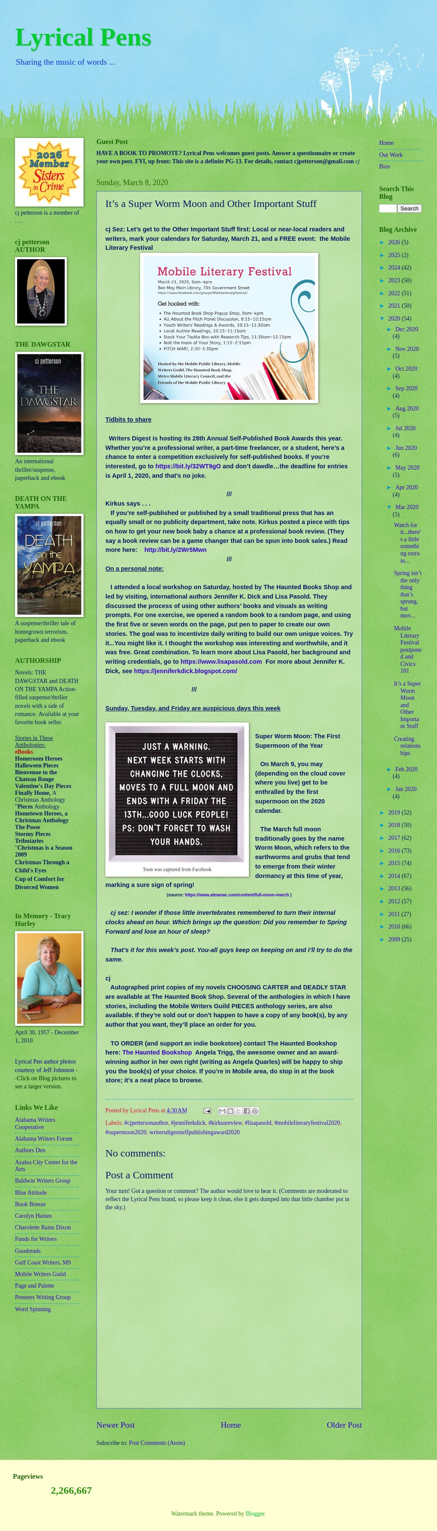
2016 (394, 851)
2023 (394, 280)
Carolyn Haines (33, 1216)
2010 (394, 926)
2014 (394, 876)
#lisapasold (258, 1123)
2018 (394, 825)
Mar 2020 (407, 507)
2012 (394, 901)
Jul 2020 (405, 428)
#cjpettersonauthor (146, 1123)
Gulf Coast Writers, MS (43, 1262)
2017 (394, 838)
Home (231, 1424)
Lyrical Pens (83, 37)
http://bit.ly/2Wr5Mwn (175, 549)
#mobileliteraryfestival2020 (307, 1123)
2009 (394, 939)
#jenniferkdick (188, 1123)
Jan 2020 (405, 789)
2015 (394, 863)
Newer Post (115, 1424)
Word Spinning (33, 1309)
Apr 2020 (406, 487)
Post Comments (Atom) (157, 1443)
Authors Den (30, 1150)
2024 (394, 267)
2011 (394, 914)
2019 (394, 812)
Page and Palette (34, 1285)
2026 (394, 242)
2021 (394, 306)
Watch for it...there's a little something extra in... (407, 543)
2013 (394, 888)
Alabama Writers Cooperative (35, 1123)
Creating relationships (407, 746)
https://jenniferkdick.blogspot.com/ (185, 671)
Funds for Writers (36, 1239)
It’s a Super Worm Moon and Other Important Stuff (407, 704)
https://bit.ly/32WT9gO (188, 466)
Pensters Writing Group (43, 1297)
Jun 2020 (406, 448)
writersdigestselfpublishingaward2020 (195, 1132)
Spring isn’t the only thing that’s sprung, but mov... (408, 594)
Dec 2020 (406, 329)
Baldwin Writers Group (42, 1180)
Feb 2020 (406, 769)
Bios (384, 166)
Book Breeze (30, 1204)
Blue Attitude (31, 1192)
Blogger (254, 1513)
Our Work (391, 155)
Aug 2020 (407, 408)
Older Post (344, 1424)
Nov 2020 (407, 349)
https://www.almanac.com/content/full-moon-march (237, 895)
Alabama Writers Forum (43, 1139)
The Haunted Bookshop (157, 1052)
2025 (394, 255)
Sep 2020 (406, 388)
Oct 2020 (406, 369)
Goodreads (28, 1251)
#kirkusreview (225, 1123)
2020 (394, 318)
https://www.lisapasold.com (221, 661)
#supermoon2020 (126, 1132)
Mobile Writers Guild (40, 1274)
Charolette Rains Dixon (43, 1227)
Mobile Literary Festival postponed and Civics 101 (408, 649)
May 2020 (407, 467)
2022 (394, 293)
